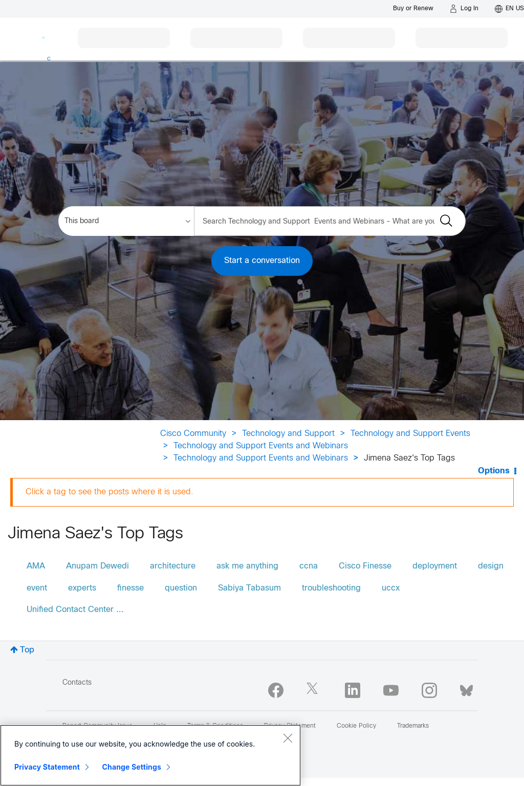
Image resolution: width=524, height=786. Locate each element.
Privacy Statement (47, 766)
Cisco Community (193, 434)
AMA (36, 566)
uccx (391, 588)
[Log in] (464, 8)
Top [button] (27, 650)
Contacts (77, 683)
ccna (308, 566)
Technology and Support (288, 434)
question (181, 588)
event (37, 588)
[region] (150, 755)
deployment (434, 566)
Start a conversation (262, 261)
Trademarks (413, 726)
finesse (130, 588)
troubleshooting (331, 588)
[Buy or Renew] (413, 8)
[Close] (287, 738)
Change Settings (131, 766)
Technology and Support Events (410, 434)
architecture (172, 566)
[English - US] (509, 8)
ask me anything (247, 566)
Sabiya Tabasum (249, 588)
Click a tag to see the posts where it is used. (109, 492)
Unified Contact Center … (75, 610)
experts (82, 588)
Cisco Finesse (365, 566)
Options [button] (494, 471)
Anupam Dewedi (97, 566)
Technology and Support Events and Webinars (260, 446)
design (491, 566)
